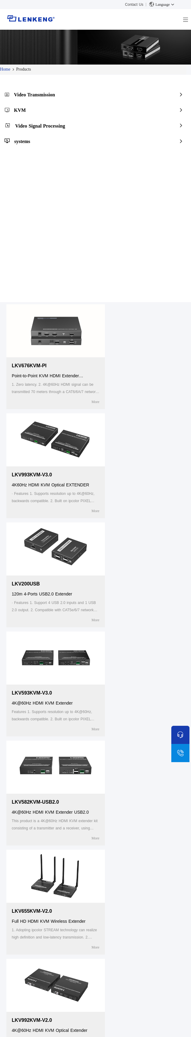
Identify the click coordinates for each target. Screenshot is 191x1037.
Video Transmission (34, 94)
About (20, 889)
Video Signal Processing (40, 125)
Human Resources (31, 917)
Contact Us (134, 4)
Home (5, 69)
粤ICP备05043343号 (156, 1027)
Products (108, 889)
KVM (20, 110)
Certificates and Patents (36, 909)
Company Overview (32, 901)
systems (22, 141)
